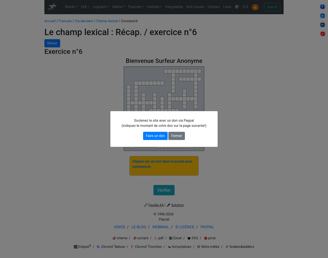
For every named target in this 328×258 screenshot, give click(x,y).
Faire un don (155, 136)
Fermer (176, 136)
